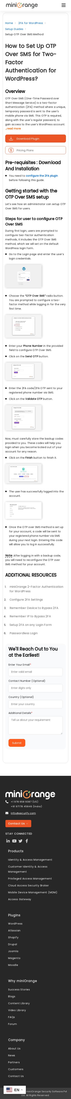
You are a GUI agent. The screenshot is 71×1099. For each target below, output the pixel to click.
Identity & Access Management (30, 860)
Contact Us (16, 1076)
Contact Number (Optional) (27, 681)
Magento (14, 958)
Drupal (12, 944)
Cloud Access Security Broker (28, 885)
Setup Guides (14, 29)
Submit (17, 743)
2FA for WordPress (30, 23)
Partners (14, 1062)
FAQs (11, 1017)
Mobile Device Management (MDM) (32, 892)
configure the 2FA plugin (42, 176)
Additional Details (20, 713)
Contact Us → (18, 823)
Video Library (17, 1010)
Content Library (19, 1003)
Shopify (13, 937)
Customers (15, 1069)
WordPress (15, 923)
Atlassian (14, 930)
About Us (14, 1048)
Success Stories (19, 989)
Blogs (11, 996)
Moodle (13, 965)
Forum (12, 1024)
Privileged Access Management (30, 878)
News (11, 1055)
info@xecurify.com (23, 813)
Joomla (13, 951)
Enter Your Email (19, 665)
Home (9, 23)
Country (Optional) (21, 697)
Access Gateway (19, 899)
